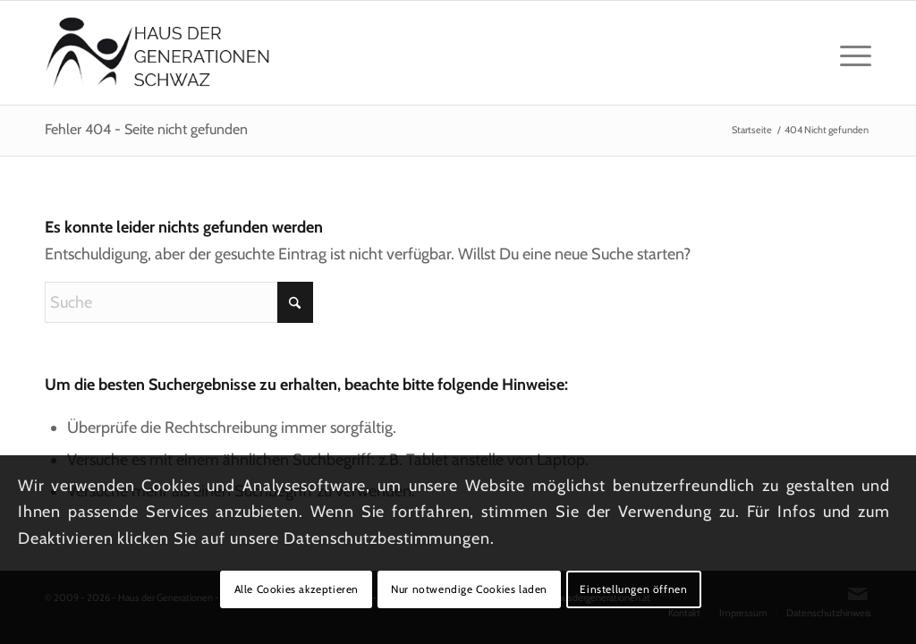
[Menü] (849, 53)
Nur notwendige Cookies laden (469, 589)
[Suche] (179, 302)
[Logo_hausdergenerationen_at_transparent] (158, 53)
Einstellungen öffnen (633, 589)
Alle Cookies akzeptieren (296, 589)
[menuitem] (849, 53)
